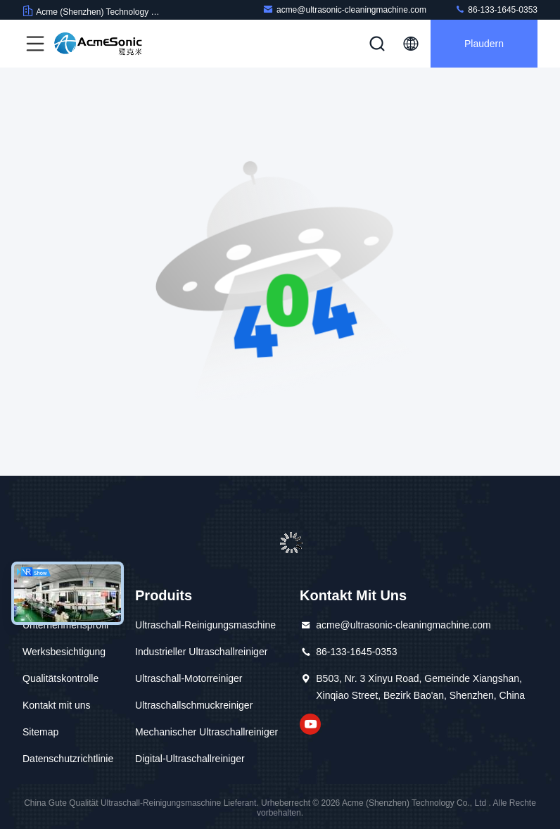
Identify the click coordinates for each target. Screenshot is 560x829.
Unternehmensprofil (65, 625)
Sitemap (40, 732)
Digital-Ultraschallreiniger (190, 758)
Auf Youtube (310, 724)
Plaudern (484, 43)
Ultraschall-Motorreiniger (189, 678)
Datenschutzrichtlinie (68, 758)
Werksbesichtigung (64, 651)
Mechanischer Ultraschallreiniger (206, 732)
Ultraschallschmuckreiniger (194, 705)
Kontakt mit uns (57, 705)
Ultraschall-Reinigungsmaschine (205, 625)
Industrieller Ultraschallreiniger (201, 651)
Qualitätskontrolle (60, 678)
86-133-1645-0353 (495, 9)
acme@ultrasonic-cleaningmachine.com (344, 9)
